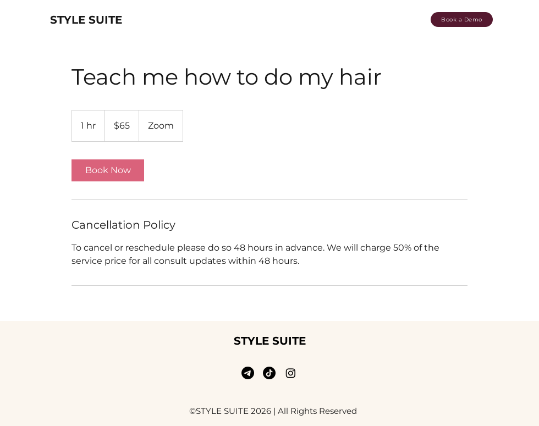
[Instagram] (290, 373)
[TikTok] (269, 373)
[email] (247, 373)
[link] (108, 170)
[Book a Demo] (462, 19)
